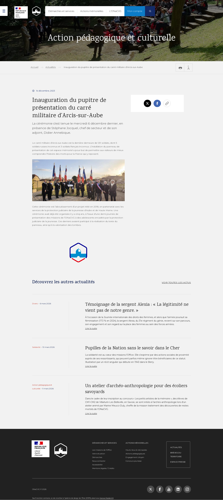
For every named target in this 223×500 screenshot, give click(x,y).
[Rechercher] (150, 11)
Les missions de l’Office (102, 450)
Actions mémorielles (91, 11)
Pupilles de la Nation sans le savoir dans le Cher (132, 348)
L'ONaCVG (115, 11)
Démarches (97, 457)
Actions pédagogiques (135, 453)
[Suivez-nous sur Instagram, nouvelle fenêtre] (187, 489)
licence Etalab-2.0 (106, 498)
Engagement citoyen (135, 457)
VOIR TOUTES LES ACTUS (176, 282)
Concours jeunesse (133, 461)
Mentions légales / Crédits (103, 468)
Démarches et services (61, 11)
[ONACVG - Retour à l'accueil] (35, 11)
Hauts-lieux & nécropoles (136, 450)
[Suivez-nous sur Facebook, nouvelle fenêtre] (159, 489)
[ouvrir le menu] (4, 11)
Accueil (34, 67)
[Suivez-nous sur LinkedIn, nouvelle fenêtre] (178, 489)
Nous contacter (98, 461)
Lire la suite (91, 328)
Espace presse (178, 462)
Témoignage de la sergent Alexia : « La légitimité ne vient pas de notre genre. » (137, 307)
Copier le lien (167, 103)
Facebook (157, 103)
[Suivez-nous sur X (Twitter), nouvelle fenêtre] (150, 489)
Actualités (50, 67)
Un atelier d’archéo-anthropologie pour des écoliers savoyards (136, 389)
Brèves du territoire (176, 455)
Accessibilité (97, 464)
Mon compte (134, 11)
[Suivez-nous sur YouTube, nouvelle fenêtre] (169, 489)
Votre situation (98, 453)
